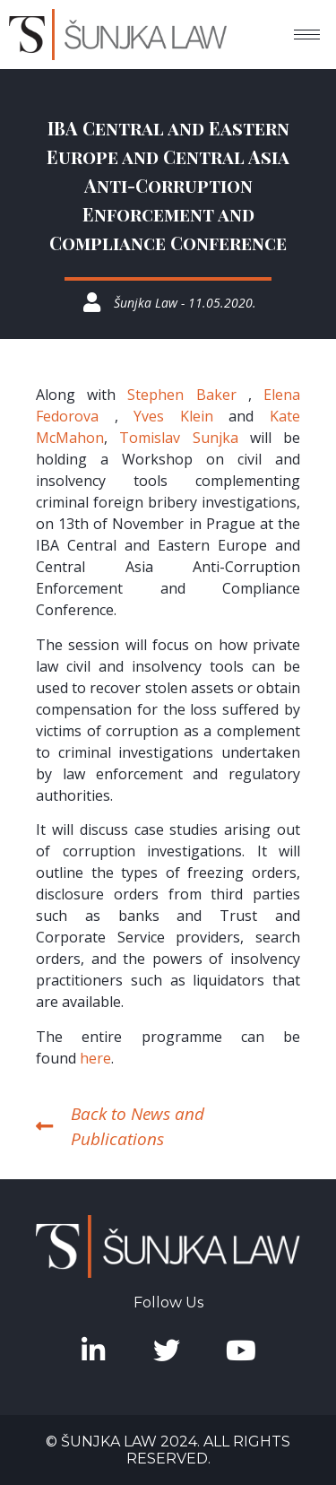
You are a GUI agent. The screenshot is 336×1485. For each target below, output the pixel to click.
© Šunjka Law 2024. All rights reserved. (168, 1450)
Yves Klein (173, 416)
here (95, 1058)
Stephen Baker (181, 394)
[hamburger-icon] (307, 34)
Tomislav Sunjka (178, 437)
